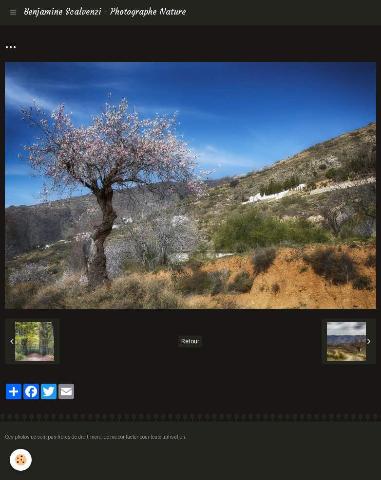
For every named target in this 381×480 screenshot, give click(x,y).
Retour (190, 341)
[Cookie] (21, 460)
